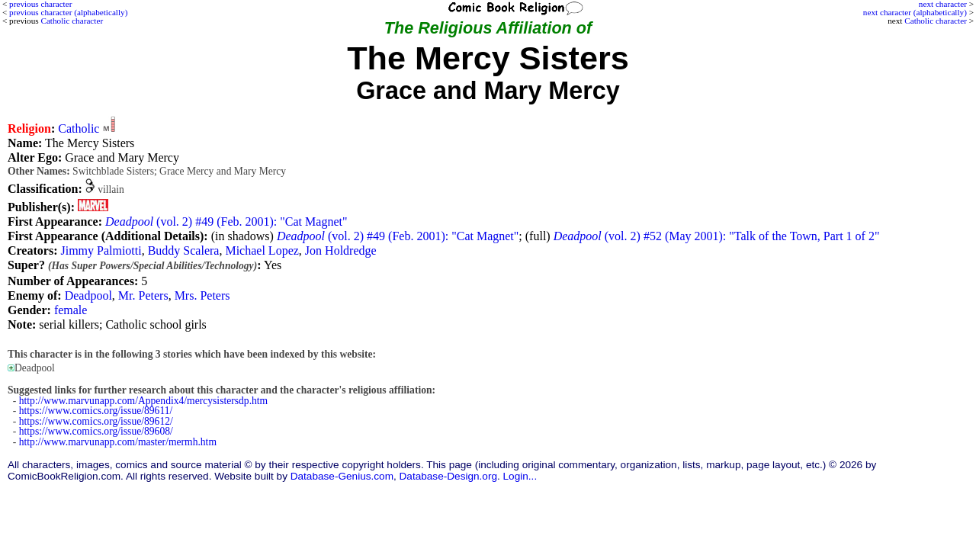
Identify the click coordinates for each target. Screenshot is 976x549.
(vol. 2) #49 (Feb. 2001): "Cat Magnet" (226, 221)
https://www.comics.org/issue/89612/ (96, 421)
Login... (520, 476)
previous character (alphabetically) (68, 12)
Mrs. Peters (202, 295)
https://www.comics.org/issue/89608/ (96, 431)
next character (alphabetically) (915, 12)
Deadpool (88, 295)
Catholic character (935, 20)
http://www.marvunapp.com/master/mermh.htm (118, 442)
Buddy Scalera (184, 250)
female (71, 309)
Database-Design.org (448, 476)
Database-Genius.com (342, 476)
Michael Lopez (261, 250)
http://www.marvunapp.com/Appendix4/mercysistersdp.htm (143, 400)
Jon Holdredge (341, 250)
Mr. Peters (143, 295)
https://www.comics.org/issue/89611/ (96, 410)
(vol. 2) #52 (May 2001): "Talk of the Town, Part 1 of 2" (717, 236)
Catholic (78, 128)
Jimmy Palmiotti (100, 250)
